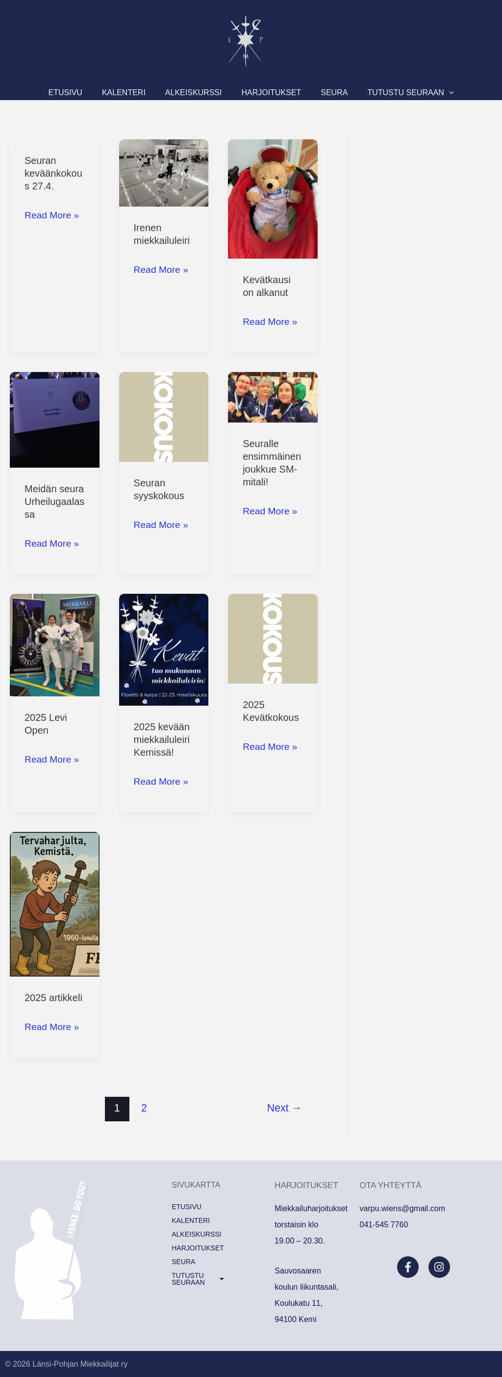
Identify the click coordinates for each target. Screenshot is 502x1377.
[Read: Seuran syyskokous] (164, 416)
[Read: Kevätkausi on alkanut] (273, 198)
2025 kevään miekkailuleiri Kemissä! (162, 739)
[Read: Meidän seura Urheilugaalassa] (55, 419)
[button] (424, 92)
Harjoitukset (266, 92)
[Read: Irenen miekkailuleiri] (164, 172)
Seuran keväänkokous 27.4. (53, 173)
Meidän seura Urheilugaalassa (54, 501)
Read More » (53, 213)
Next (284, 1108)
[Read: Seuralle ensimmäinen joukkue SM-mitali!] (273, 396)
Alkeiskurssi (198, 92)
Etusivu (90, 92)
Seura (319, 92)
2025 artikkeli (53, 997)
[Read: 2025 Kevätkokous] (273, 638)
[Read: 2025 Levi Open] (55, 644)
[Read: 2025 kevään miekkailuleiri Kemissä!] (164, 649)
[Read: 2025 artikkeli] (55, 903)
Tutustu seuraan (386, 92)
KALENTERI (138, 92)
